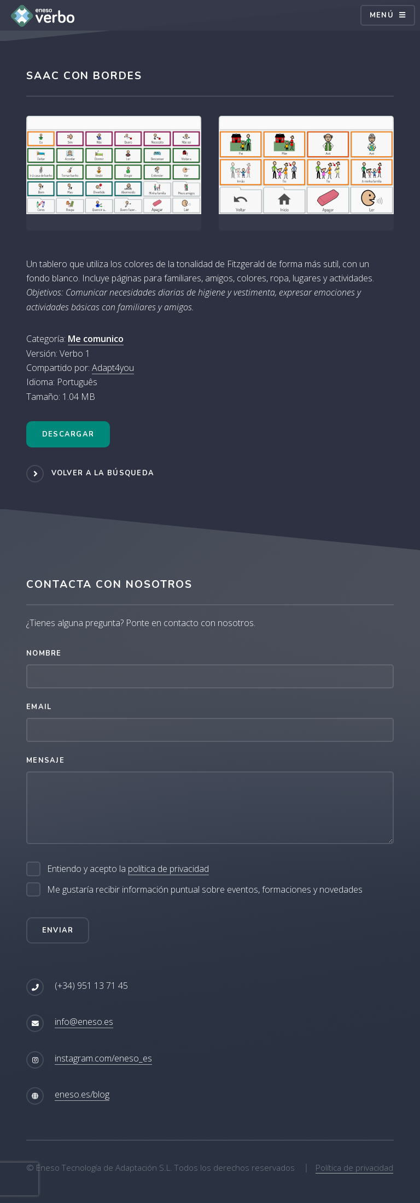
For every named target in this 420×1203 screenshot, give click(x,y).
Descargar (68, 434)
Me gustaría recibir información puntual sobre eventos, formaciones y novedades (205, 889)
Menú (382, 15)
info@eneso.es (84, 1022)
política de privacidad (168, 869)
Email (38, 707)
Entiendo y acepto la (128, 869)
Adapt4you (113, 368)
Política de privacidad (354, 1167)
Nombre (44, 653)
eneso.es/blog (82, 1094)
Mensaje (45, 760)
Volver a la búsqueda (103, 473)
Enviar (58, 930)
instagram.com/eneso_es (103, 1058)
